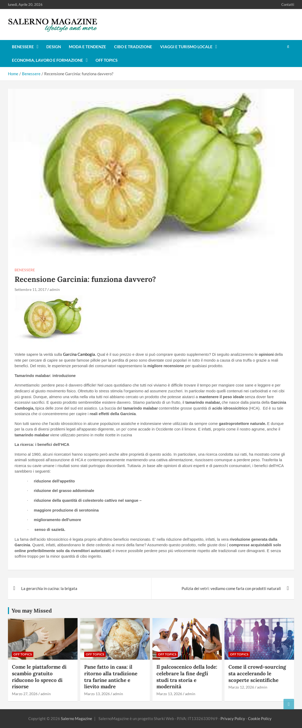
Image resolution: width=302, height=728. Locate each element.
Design (53, 46)
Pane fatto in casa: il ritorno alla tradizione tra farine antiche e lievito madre (110, 677)
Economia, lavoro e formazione (47, 60)
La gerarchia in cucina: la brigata (49, 588)
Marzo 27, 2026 (25, 693)
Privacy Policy (232, 718)
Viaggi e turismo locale (186, 46)
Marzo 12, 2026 (241, 687)
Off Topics (107, 60)
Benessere (23, 46)
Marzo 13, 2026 (97, 693)
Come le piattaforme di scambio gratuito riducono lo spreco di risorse (39, 677)
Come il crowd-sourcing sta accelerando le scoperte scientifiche (257, 673)
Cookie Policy (260, 718)
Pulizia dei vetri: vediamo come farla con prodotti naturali (231, 588)
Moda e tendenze (87, 46)
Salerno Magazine (76, 718)
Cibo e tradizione (133, 46)
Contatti (287, 4)
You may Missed (32, 610)
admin (54, 289)
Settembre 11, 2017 (31, 289)
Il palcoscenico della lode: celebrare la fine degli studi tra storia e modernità (186, 677)
